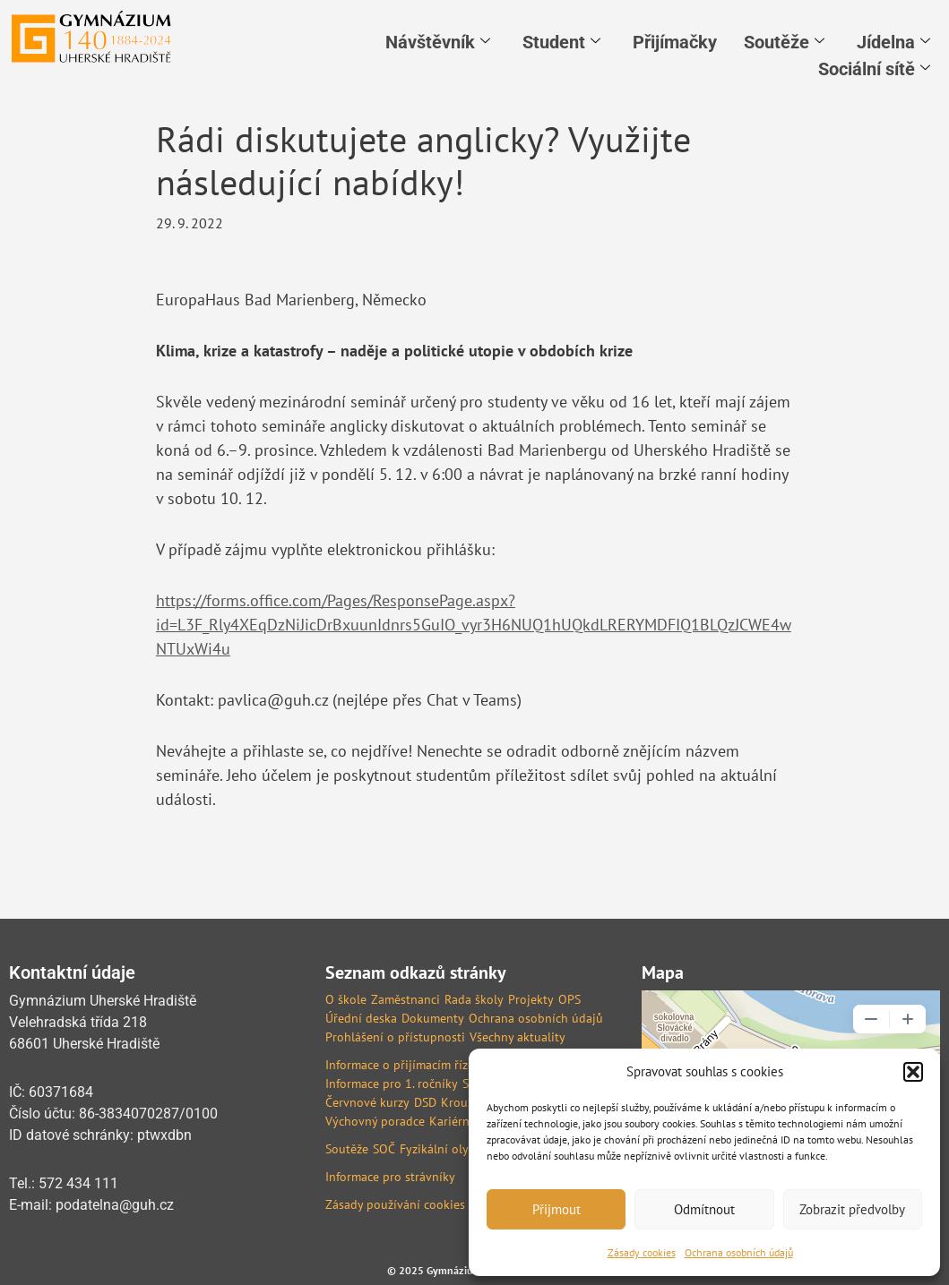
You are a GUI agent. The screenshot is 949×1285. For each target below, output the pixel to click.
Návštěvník (437, 42)
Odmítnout (704, 1209)
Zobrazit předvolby (852, 1209)
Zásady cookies (642, 1252)
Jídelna (893, 42)
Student (561, 42)
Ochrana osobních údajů (739, 1252)
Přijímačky (675, 42)
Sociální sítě (874, 69)
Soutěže (784, 42)
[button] (913, 1072)
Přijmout (556, 1209)
